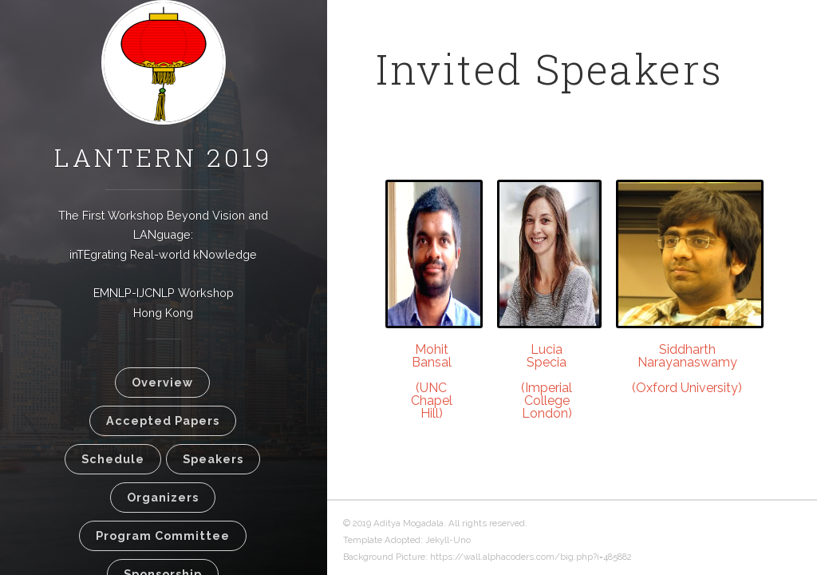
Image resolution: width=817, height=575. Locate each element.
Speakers (213, 459)
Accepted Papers (162, 420)
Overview (162, 382)
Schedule (112, 459)
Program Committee (163, 535)
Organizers (163, 497)
